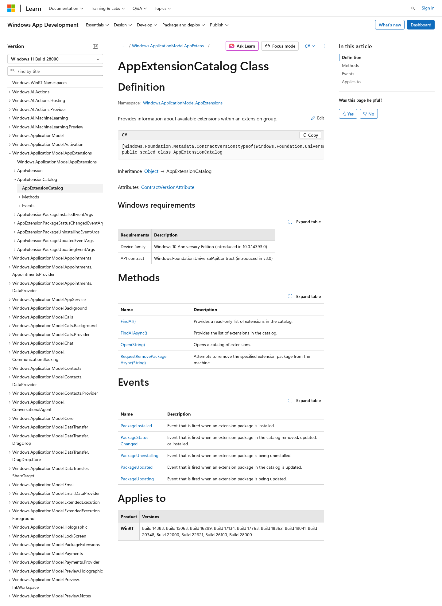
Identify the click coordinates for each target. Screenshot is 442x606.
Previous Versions (55, 587)
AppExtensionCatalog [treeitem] (42, 188)
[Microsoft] (11, 8)
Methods (350, 65)
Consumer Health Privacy (176, 587)
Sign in (428, 8)
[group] (221, 149)
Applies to (351, 81)
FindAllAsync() (134, 333)
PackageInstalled (136, 425)
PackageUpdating (137, 479)
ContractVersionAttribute (167, 187)
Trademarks (254, 587)
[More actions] (324, 46)
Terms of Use (224, 587)
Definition (351, 57)
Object (151, 171)
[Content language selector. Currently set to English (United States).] (35, 573)
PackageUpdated (137, 467)
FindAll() (128, 321)
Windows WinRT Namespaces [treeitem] (39, 82)
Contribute (110, 587)
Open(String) (133, 344)
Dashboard (421, 25)
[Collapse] (95, 46)
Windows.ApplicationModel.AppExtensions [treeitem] (57, 162)
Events (348, 73)
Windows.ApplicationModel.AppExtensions (169, 46)
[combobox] (55, 59)
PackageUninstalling (139, 455)
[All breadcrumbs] (123, 46)
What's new (390, 25)
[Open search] (413, 8)
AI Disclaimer (19, 587)
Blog (83, 587)
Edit (317, 118)
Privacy (134, 587)
